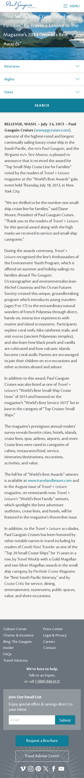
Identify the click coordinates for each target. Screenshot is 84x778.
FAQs (7, 654)
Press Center (53, 629)
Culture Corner (15, 629)
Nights (9, 79)
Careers (49, 642)
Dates (8, 92)
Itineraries (12, 66)
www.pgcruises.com (52, 130)
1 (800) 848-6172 (47, 681)
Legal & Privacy (55, 635)
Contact (49, 648)
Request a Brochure (42, 741)
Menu (71, 6)
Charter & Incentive (18, 635)
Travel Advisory (15, 660)
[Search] (42, 105)
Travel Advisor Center (42, 756)
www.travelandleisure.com (50, 480)
